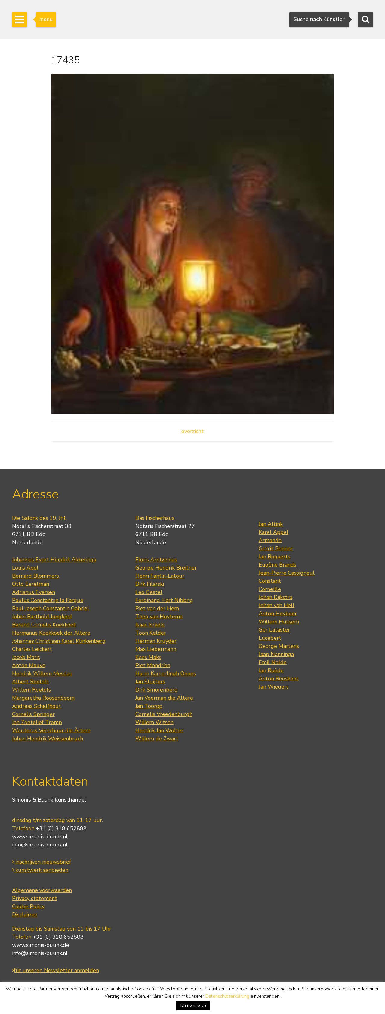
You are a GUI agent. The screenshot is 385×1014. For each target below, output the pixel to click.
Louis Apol (25, 567)
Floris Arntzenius (156, 559)
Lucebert (270, 638)
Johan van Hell (276, 605)
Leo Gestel (148, 592)
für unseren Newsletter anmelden (55, 970)
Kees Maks (148, 657)
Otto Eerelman (30, 584)
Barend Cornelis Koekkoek (44, 624)
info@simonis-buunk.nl (40, 844)
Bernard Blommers (35, 575)
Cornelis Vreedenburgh (163, 714)
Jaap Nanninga (276, 654)
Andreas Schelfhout (36, 706)
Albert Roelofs (30, 681)
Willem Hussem (279, 621)
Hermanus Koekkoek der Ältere (51, 632)
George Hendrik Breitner (166, 567)
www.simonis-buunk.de (40, 945)
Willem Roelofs (31, 689)
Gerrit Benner (276, 548)
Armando (270, 540)
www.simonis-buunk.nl (40, 836)
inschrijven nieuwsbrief (41, 861)
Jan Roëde (271, 670)
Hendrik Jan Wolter (159, 730)
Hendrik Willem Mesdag (42, 673)
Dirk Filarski (149, 584)
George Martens (279, 646)
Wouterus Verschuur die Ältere (51, 730)
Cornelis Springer (33, 714)
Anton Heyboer (278, 613)
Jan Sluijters (150, 681)
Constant (270, 581)
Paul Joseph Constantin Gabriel (50, 608)
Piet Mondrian (152, 665)
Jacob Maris (26, 657)
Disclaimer (25, 914)
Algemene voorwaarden (42, 890)
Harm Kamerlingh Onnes (165, 673)
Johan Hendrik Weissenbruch (47, 738)
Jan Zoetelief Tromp (37, 722)
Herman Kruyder (156, 641)
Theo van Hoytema (159, 616)
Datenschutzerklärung (227, 996)
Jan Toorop (148, 706)
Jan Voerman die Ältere (164, 698)
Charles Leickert (32, 649)
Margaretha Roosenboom (43, 698)
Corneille (270, 589)
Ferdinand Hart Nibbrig (164, 600)
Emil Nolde (273, 662)
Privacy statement (34, 898)
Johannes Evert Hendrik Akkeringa (54, 559)
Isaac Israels (150, 624)
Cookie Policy (28, 906)
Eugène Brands (277, 564)
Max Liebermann (155, 649)
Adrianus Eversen (33, 592)
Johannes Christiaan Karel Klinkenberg (59, 641)
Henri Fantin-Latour (159, 575)
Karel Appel (273, 532)
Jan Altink (271, 524)
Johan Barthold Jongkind (42, 616)
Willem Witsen (154, 722)
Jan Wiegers (274, 686)
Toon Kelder (150, 632)
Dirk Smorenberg (156, 689)
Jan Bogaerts (274, 556)
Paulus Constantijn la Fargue (47, 600)
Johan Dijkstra (275, 597)
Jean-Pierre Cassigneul (287, 572)
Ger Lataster (274, 629)
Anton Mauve (28, 665)
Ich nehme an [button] (193, 1005)
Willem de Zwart (156, 738)
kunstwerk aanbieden (40, 870)
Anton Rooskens (279, 678)
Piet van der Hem (157, 608)
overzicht (192, 431)
